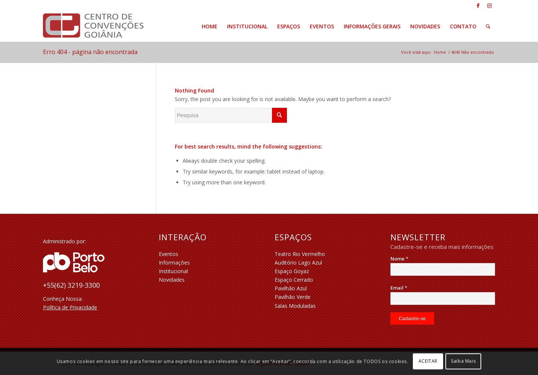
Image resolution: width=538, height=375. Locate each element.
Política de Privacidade (70, 307)
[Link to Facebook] (478, 5)
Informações (174, 262)
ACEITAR (427, 361)
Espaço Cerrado (294, 279)
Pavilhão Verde (292, 296)
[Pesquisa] (488, 26)
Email (398, 287)
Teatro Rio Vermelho (300, 253)
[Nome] (442, 269)
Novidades (172, 279)
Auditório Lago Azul (298, 262)
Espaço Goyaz (292, 271)
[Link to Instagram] (489, 5)
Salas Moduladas (295, 305)
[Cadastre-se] (412, 318)
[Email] (442, 298)
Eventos (168, 253)
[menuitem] (209, 26)
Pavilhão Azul (291, 288)
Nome (399, 258)
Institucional (173, 271)
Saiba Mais (463, 361)
